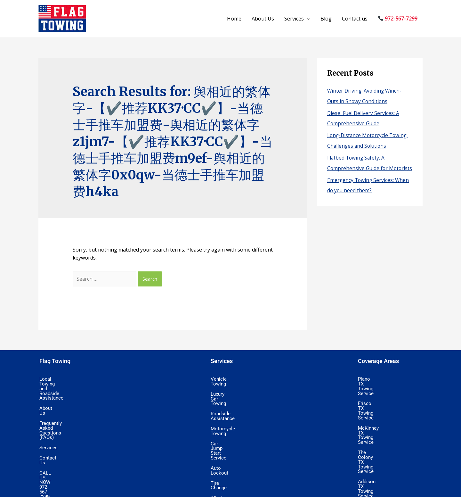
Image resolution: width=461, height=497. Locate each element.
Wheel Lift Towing (228, 469)
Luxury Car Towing (229, 389)
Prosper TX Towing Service (384, 469)
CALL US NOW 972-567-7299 (68, 429)
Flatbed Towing (226, 459)
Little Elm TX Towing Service (385, 459)
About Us (263, 18)
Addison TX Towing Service (384, 419)
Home (234, 18)
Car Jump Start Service (233, 419)
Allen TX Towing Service (381, 449)
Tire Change (222, 439)
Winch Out (221, 449)
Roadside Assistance (231, 399)
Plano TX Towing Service (382, 379)
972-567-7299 (401, 18)
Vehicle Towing (225, 379)
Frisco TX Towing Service (382, 389)
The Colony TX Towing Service (387, 409)
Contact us (355, 18)
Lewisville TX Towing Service (386, 439)
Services (294, 18)
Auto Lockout (224, 429)
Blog (326, 18)
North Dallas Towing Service (385, 429)
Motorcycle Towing (229, 409)
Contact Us (50, 419)
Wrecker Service (226, 479)
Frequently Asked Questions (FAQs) (74, 399)
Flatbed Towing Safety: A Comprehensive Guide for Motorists (358, 166)
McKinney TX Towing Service (386, 399)
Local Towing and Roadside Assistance (78, 379)
